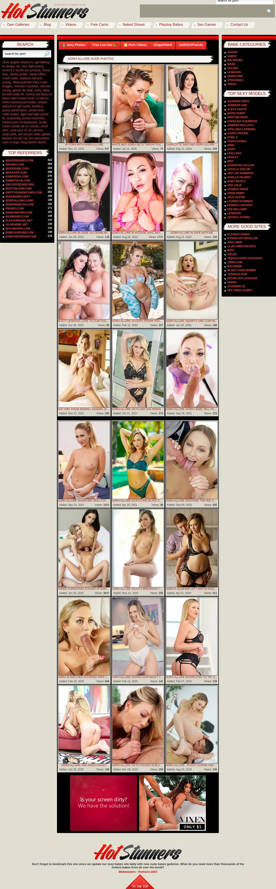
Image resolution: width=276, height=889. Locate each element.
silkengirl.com (17, 168)
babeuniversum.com (21, 236)
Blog (47, 24)
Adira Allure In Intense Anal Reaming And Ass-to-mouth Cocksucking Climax (138, 232)
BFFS (230, 250)
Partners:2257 (147, 871)
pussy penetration (14, 110)
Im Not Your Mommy (241, 270)
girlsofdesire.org (20, 184)
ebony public (19, 74)
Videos (70, 24)
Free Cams (99, 24)
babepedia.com (17, 176)
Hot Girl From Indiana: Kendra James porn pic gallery (84, 409)
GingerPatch (163, 45)
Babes (232, 56)
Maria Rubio (236, 113)
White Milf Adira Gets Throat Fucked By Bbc (138, 144)
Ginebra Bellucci (240, 125)
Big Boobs (235, 60)
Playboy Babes (171, 24)
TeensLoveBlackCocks (244, 258)
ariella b (37, 106)
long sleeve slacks (33, 142)
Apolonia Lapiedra (241, 129)
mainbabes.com (17, 216)
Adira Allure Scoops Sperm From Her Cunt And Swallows (138, 321)
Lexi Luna (234, 153)
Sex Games (206, 24)
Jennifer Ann (237, 105)
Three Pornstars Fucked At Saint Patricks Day (84, 588)
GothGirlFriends (191, 45)
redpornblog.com (20, 204)
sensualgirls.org (19, 200)
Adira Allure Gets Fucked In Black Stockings (138, 765)
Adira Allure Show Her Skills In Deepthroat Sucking (84, 500)
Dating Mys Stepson (242, 278)
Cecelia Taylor (238, 169)
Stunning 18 (236, 286)
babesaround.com (20, 232)
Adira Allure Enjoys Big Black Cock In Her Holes (138, 500)
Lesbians (234, 72)
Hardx (232, 282)
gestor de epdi (22, 90)
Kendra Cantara (239, 205)
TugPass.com (237, 274)
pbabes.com (15, 208)
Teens (231, 84)
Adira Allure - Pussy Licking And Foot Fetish (192, 765)
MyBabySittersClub (242, 238)
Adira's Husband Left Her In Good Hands (192, 588)
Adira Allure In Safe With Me (192, 232)
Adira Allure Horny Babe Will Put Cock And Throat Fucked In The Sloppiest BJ (192, 409)
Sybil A (232, 137)
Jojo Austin (236, 197)
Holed (232, 254)
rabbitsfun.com (18, 180)
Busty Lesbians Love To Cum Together (84, 321)
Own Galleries (18, 24)
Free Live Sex (104, 45)
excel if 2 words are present (21, 70)
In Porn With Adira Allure (84, 144)
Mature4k (234, 266)
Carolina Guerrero (242, 121)
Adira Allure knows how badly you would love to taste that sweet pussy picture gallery (138, 677)
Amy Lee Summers (240, 173)
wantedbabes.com (19, 160)
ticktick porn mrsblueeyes (19, 122)
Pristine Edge (237, 117)
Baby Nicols (236, 181)
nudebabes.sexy (18, 196)
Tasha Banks (236, 141)
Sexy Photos (73, 45)
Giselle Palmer (238, 177)
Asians (232, 52)
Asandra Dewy (238, 101)
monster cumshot (26, 86)
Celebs (232, 68)
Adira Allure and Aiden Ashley (84, 765)
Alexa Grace (237, 109)
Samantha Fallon (240, 165)
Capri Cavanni (237, 133)
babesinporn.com (19, 212)
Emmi (230, 145)
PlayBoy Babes (238, 234)
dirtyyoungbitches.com (24, 192)
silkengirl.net (17, 224)
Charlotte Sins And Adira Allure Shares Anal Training (192, 144)
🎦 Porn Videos (135, 45)
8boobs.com (15, 164)
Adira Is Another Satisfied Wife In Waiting (84, 677)
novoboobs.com (18, 228)
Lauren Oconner (240, 201)
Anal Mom (234, 242)
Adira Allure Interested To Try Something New (192, 677)
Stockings (235, 80)
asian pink (9, 134)
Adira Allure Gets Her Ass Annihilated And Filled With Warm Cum (138, 409)
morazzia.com (16, 172)
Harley (232, 157)
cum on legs (10, 142)
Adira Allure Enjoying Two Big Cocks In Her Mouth (192, 500)
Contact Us (239, 24)
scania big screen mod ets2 (26, 118)
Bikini (231, 64)
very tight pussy (32, 66)
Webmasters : (128, 871)
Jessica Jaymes (238, 217)
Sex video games (239, 290)
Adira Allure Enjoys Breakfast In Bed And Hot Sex (138, 588)
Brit (230, 161)
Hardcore (235, 76)
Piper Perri (235, 193)
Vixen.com (234, 262)
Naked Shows (134, 24)
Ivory (231, 149)
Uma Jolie (234, 185)
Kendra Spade (237, 189)
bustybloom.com (19, 188)
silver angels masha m (17, 62)
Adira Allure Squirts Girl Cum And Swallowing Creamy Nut (192, 321)
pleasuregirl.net (19, 220)
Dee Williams (237, 209)
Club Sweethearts (241, 246)
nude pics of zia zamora (26, 130)
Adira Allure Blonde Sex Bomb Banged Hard (84, 232)
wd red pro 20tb (29, 134)
